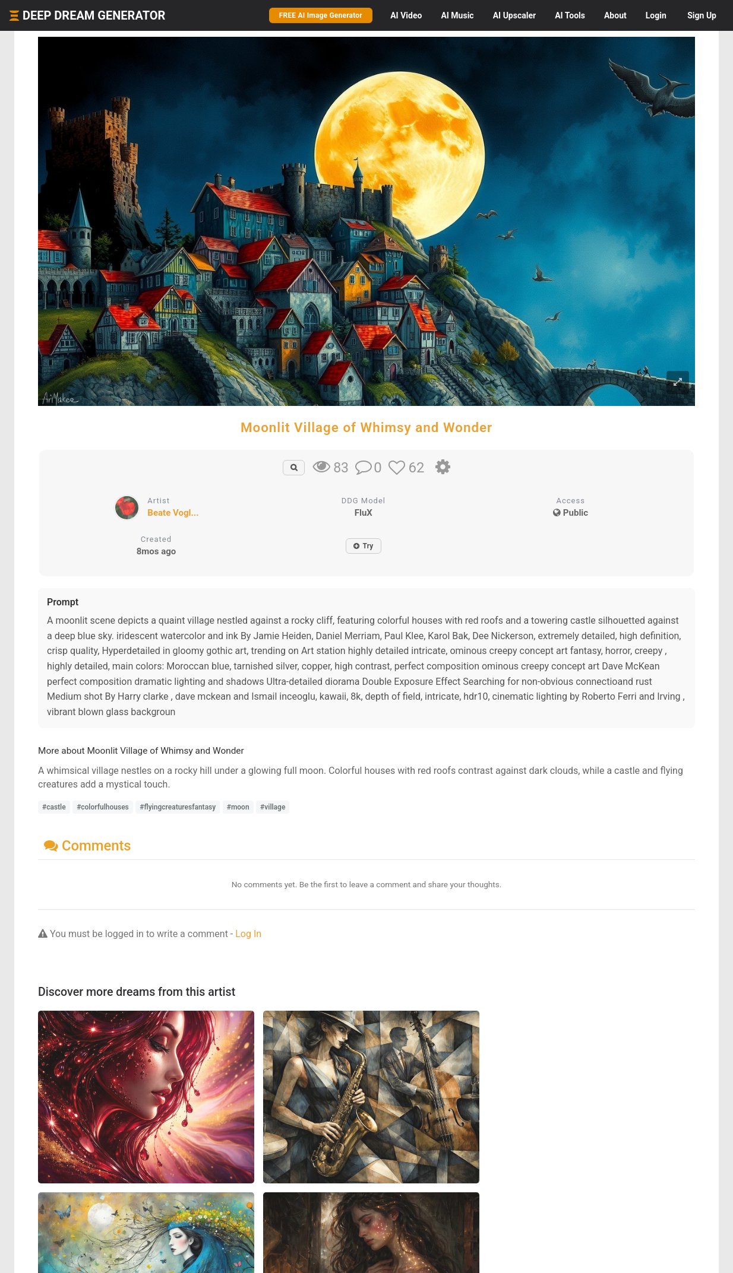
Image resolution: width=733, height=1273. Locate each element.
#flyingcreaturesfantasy (178, 807)
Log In (248, 933)
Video (406, 15)
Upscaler (514, 15)
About (615, 15)
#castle (54, 807)
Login (656, 15)
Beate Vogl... (172, 512)
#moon (238, 807)
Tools (570, 15)
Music (457, 15)
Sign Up (701, 15)
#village (272, 807)
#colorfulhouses (103, 807)
